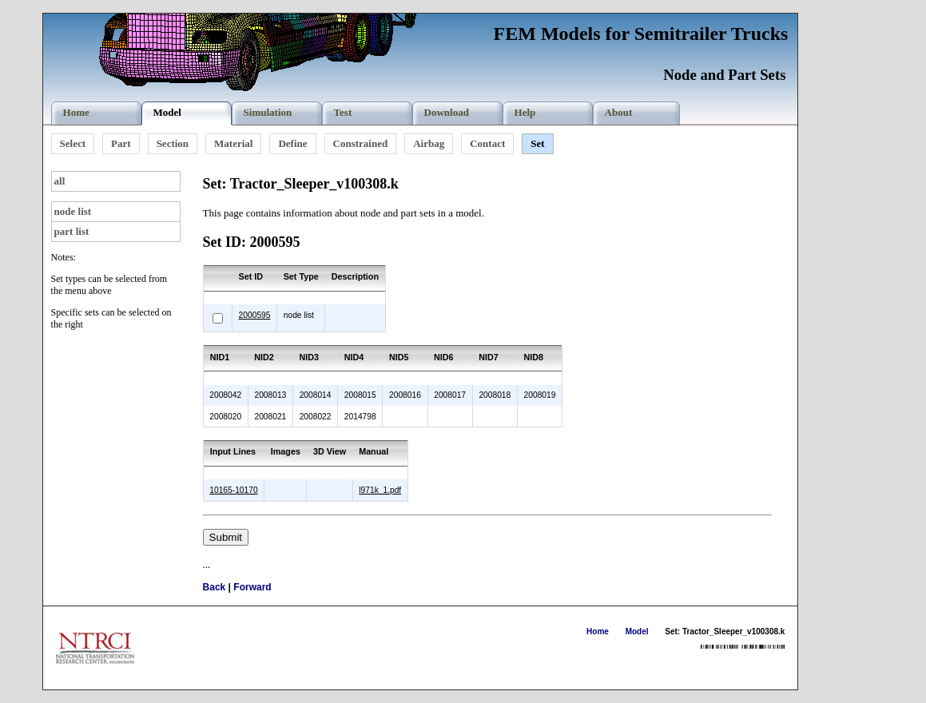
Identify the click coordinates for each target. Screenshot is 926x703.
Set (537, 143)
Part (121, 143)
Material (233, 143)
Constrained (360, 143)
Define (292, 143)
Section (173, 143)
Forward (252, 587)
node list (73, 211)
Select (72, 143)
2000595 (255, 315)
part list (71, 231)
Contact (487, 143)
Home (597, 631)
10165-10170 (233, 490)
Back (214, 587)
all (60, 181)
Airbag (428, 143)
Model (637, 631)
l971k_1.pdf (380, 490)
